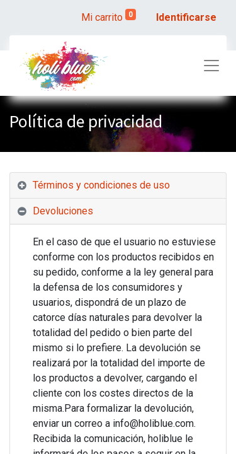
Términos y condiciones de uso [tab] (101, 185)
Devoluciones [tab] (63, 211)
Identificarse (186, 17)
